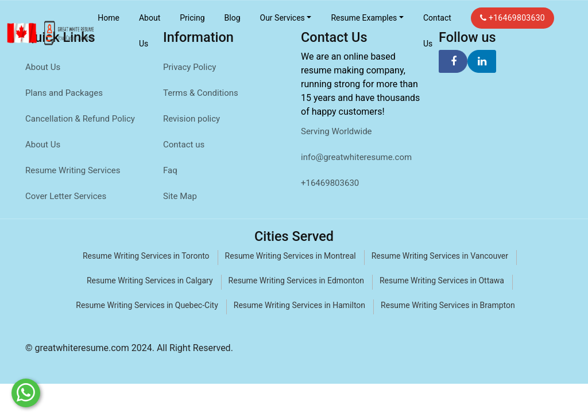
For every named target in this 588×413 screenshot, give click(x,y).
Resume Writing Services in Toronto (146, 255)
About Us (149, 30)
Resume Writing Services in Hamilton (299, 305)
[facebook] (453, 61)
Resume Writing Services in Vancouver (440, 255)
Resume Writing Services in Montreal (290, 255)
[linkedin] (481, 61)
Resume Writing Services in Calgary (150, 280)
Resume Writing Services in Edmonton (296, 280)
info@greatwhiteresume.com (356, 157)
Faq (170, 170)
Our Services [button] (282, 17)
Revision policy (191, 119)
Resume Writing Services (72, 170)
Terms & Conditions (200, 93)
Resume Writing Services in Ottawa (442, 280)
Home (108, 17)
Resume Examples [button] (364, 17)
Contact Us (437, 30)
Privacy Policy (189, 67)
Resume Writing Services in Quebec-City (147, 305)
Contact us (183, 144)
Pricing (192, 17)
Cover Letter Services (65, 196)
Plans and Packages (64, 93)
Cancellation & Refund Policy (80, 119)
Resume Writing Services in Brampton (448, 305)
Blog (233, 17)
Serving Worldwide (336, 131)
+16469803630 (512, 17)
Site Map (180, 196)
